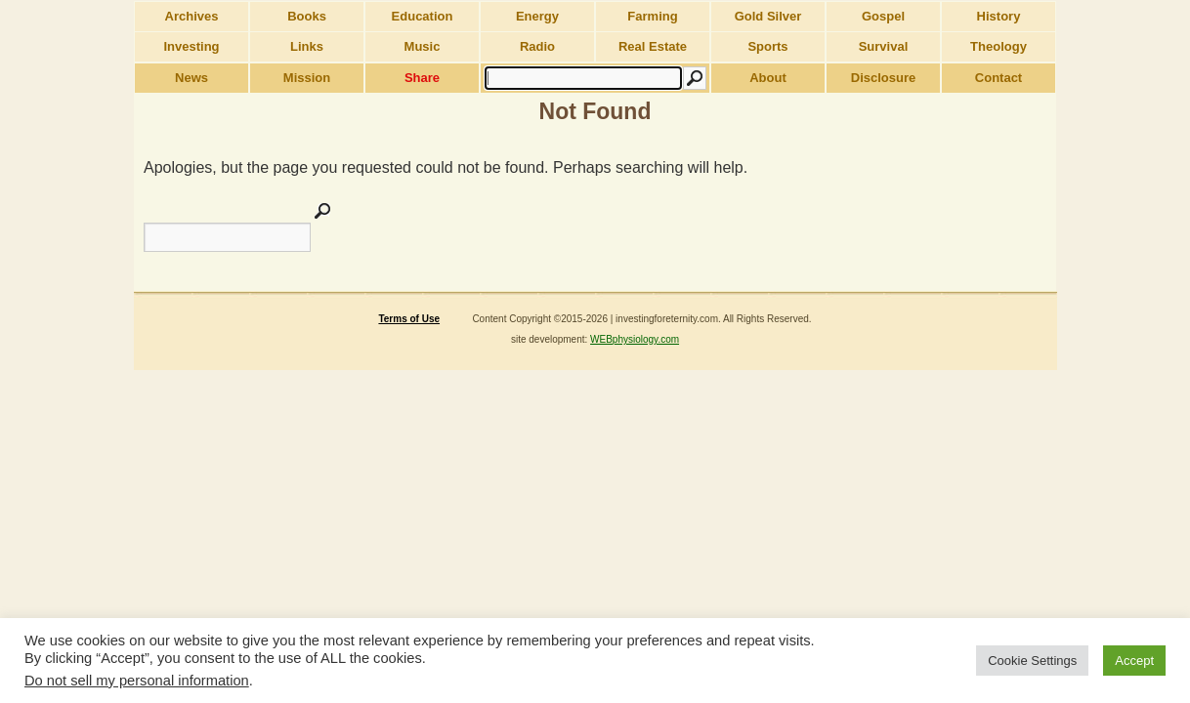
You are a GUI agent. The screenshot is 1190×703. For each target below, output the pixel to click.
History (999, 16)
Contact (998, 77)
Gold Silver (768, 16)
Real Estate (652, 46)
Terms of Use (409, 318)
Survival (884, 46)
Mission (306, 77)
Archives (192, 16)
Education (422, 16)
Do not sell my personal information (136, 680)
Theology (998, 46)
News (191, 77)
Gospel (883, 16)
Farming (652, 16)
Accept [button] (1134, 660)
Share (422, 77)
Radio (537, 46)
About (767, 77)
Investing (191, 46)
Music (422, 46)
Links (306, 46)
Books (306, 16)
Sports (767, 46)
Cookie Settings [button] (1032, 660)
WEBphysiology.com (634, 339)
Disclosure (883, 77)
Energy (537, 16)
